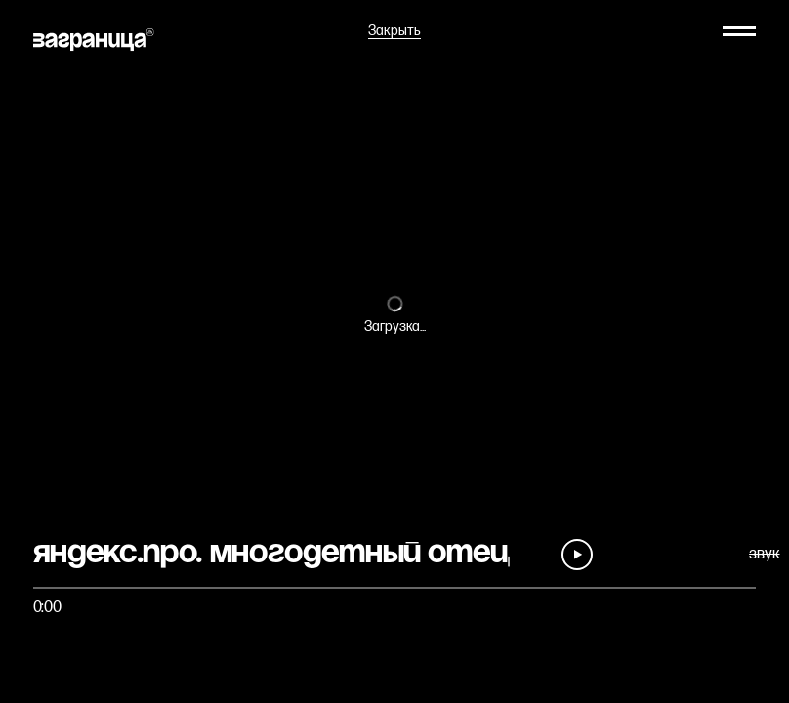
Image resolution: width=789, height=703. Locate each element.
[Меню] (739, 31)
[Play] (577, 554)
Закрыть (394, 31)
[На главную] (93, 39)
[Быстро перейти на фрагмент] (395, 588)
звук (764, 554)
